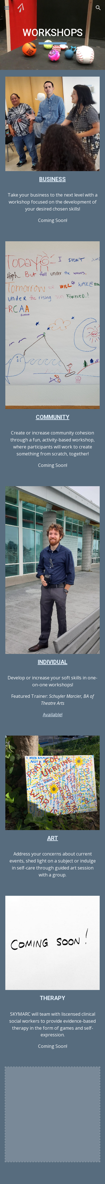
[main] (52, 35)
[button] (6, 7)
